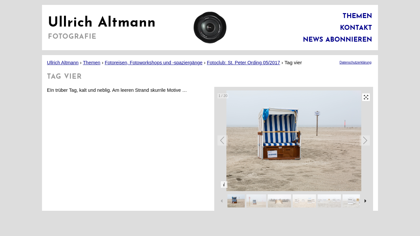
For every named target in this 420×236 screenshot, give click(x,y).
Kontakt (356, 28)
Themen (357, 16)
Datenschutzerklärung (355, 62)
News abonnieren (337, 40)
